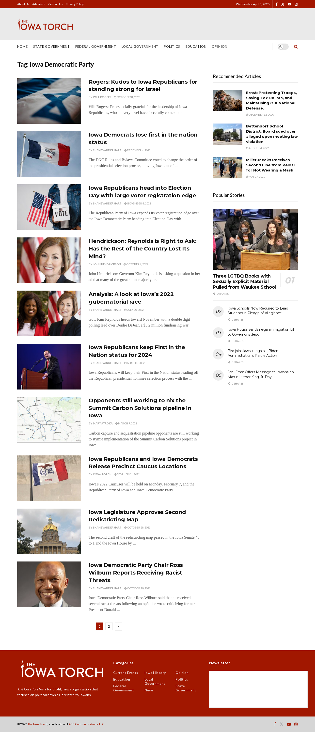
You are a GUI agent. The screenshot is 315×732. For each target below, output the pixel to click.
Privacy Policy (75, 4)
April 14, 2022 (134, 362)
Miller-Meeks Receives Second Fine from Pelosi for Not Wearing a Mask (270, 164)
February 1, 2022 (127, 474)
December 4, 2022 (137, 150)
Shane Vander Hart (107, 150)
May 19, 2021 (255, 176)
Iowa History (155, 672)
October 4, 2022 (136, 264)
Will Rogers (102, 97)
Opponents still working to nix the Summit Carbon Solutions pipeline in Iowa (140, 408)
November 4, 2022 (137, 203)
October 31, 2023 (127, 97)
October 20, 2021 (137, 588)
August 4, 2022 (257, 148)
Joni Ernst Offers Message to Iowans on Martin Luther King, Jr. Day (261, 374)
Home (22, 46)
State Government (51, 46)
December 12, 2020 (260, 114)
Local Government (140, 46)
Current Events (125, 672)
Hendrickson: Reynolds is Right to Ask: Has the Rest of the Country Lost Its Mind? (142, 249)
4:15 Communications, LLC (86, 724)
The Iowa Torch (37, 724)
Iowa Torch (102, 474)
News (149, 690)
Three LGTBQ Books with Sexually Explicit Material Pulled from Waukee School (244, 281)
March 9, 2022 (126, 423)
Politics (172, 46)
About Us (23, 4)
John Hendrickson (107, 264)
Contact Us (55, 4)
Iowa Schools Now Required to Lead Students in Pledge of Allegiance (258, 310)
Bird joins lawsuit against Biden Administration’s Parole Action (253, 353)
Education (196, 46)
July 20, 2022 (133, 309)
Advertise (38, 4)
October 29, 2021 (137, 527)
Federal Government (95, 46)
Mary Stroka (103, 423)
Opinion (219, 46)
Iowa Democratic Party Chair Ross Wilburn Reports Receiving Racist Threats (136, 573)
